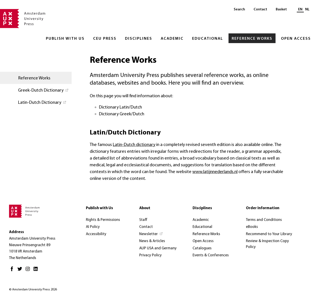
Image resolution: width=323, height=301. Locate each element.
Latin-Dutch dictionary (134, 145)
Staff (143, 220)
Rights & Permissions (103, 220)
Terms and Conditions (264, 220)
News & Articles (152, 241)
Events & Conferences (211, 255)
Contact (260, 9)
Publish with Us (65, 39)
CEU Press (104, 39)
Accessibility (96, 234)
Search (239, 9)
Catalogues (202, 248)
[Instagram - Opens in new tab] (29, 271)
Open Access (296, 39)
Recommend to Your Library (269, 234)
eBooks (252, 227)
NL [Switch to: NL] (307, 9)
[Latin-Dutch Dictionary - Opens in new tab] (36, 102)
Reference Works (252, 39)
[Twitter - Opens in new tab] (21, 271)
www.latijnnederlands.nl (215, 172)
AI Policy (93, 227)
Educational (207, 39)
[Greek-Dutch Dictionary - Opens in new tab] (36, 90)
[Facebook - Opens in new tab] (13, 271)
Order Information (262, 208)
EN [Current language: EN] (300, 9)
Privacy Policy (150, 255)
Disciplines (138, 39)
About (144, 208)
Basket (281, 9)
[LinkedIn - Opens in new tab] (37, 271)
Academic (172, 39)
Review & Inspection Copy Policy (267, 244)
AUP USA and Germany (158, 248)
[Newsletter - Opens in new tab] (151, 234)
